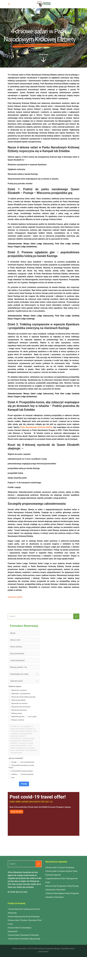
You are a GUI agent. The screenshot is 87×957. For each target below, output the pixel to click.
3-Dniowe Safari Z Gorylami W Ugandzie (59, 867)
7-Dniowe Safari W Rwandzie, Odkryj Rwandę (24, 939)
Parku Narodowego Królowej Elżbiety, (36, 427)
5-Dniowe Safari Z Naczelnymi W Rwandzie (23, 935)
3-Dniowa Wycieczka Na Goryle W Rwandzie (24, 917)
